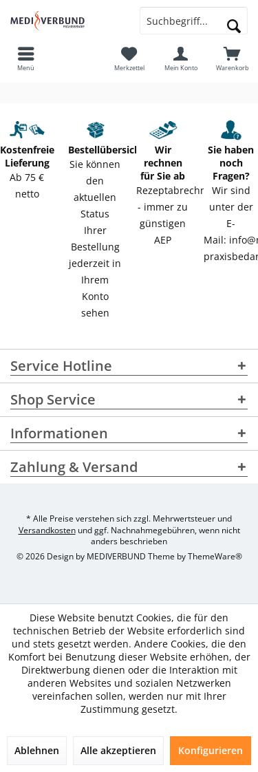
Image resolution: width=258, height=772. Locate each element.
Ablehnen (36, 750)
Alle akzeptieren (118, 750)
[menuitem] (232, 58)
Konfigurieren (210, 750)
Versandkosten (47, 530)
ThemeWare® (215, 556)
